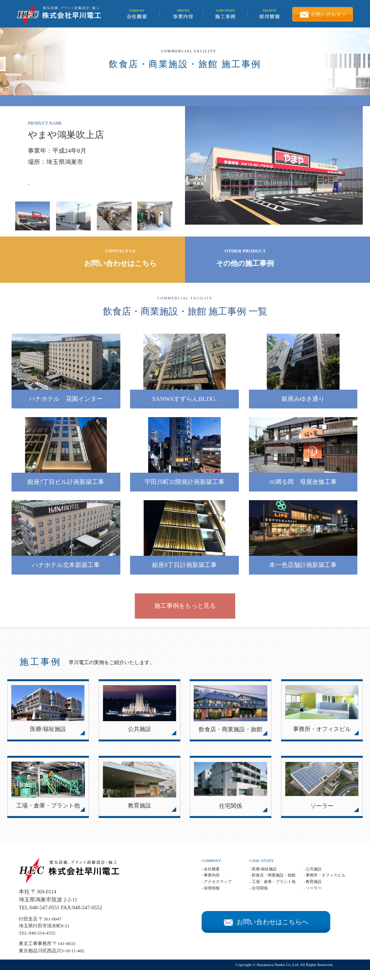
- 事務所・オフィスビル (324, 875)
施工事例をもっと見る (185, 605)
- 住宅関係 (258, 888)
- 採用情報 (211, 888)
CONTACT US (120, 258)
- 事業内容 (211, 875)
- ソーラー (313, 888)
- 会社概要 (211, 869)
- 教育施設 (313, 881)
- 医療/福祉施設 (262, 869)
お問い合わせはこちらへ (266, 922)
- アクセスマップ (217, 881)
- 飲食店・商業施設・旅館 (272, 875)
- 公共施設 (313, 869)
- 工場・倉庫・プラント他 (272, 881)
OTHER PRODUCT (245, 258)
